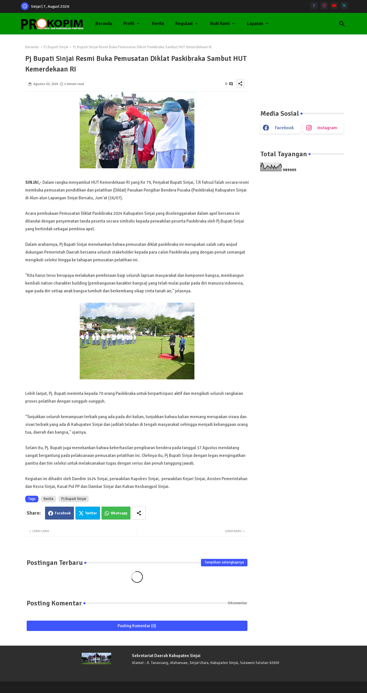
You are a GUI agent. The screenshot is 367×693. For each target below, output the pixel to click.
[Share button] (139, 513)
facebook (284, 128)
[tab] (104, 23)
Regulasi (184, 23)
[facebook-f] (314, 5)
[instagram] (324, 5)
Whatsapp (119, 513)
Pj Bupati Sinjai (56, 47)
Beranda (103, 23)
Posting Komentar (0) (137, 625)
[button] (342, 24)
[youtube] (334, 5)
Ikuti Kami (220, 23)
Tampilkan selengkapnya (224, 562)
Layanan (255, 23)
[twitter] (344, 5)
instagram (327, 128)
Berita (158, 23)
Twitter (91, 513)
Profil (129, 23)
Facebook (63, 513)
